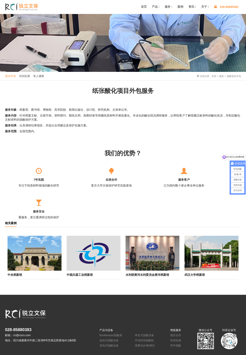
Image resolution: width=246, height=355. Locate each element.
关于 (204, 6)
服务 (167, 6)
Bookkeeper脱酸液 (110, 303)
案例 (180, 6)
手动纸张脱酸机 (144, 308)
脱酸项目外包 (234, 76)
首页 (144, 6)
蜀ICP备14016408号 (118, 344)
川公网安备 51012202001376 (145, 344)
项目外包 (10, 76)
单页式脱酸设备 (144, 303)
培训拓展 (24, 76)
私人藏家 (38, 76)
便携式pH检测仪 (145, 313)
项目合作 (175, 303)
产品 (155, 6)
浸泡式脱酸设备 (109, 313)
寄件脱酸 (175, 313)
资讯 (191, 6)
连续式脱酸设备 (109, 308)
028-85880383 (226, 7)
